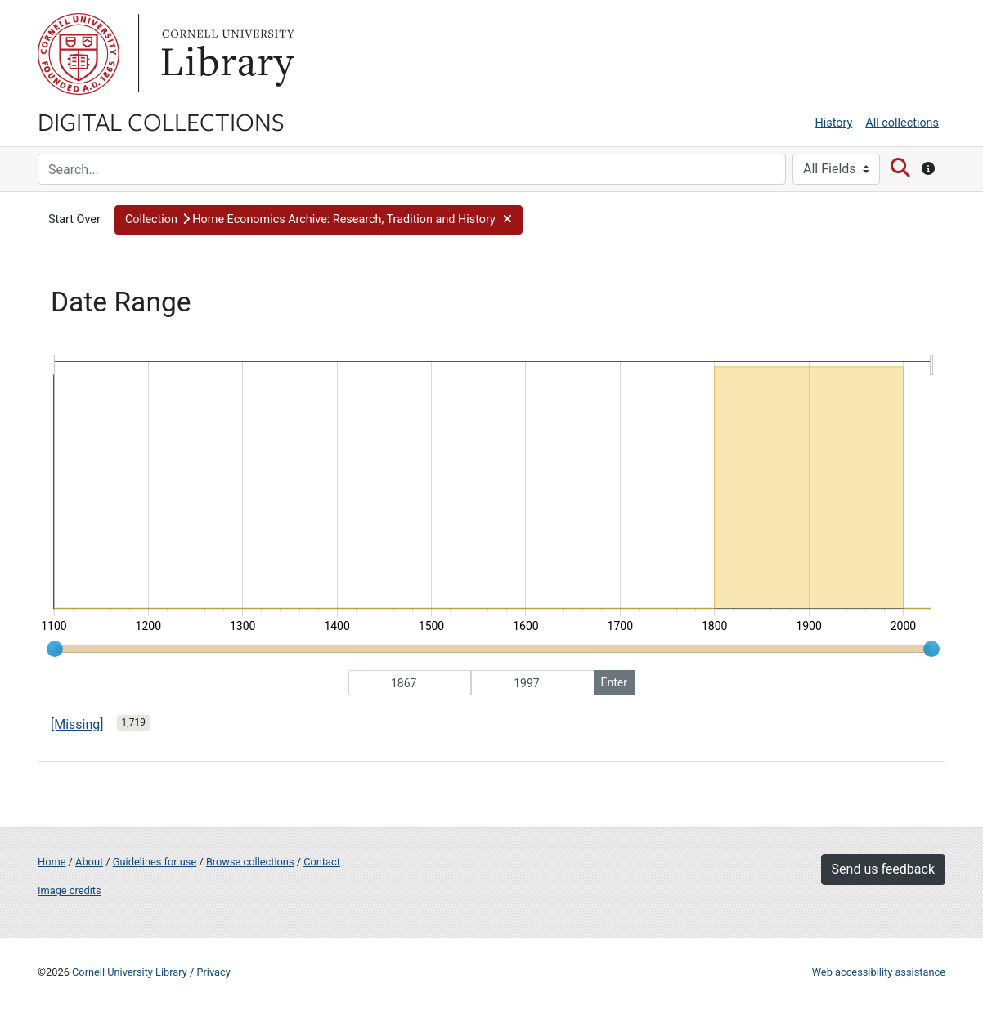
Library (225, 54)
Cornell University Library (129, 972)
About (89, 862)
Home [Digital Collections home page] (51, 862)
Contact (321, 862)
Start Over (74, 219)
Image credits (69, 890)
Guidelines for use (154, 862)
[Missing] (77, 724)
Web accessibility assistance (878, 972)
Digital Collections (161, 121)
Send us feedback (883, 869)
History (834, 123)
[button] (318, 220)
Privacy (213, 972)
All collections (902, 123)
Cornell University (78, 54)
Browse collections (250, 862)
